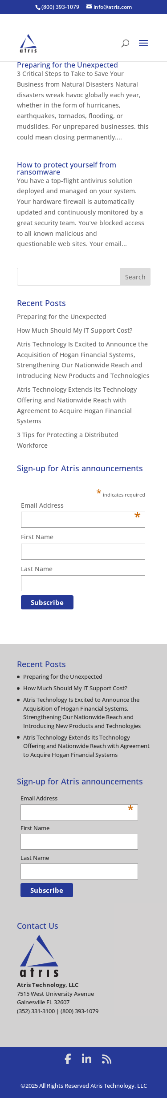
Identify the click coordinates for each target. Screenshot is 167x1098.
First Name (37, 537)
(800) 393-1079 (60, 7)
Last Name (37, 569)
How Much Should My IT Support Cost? (74, 330)
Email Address (81, 506)
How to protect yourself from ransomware (66, 168)
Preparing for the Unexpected (67, 65)
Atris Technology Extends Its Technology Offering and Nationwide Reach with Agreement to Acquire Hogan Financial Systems (86, 746)
